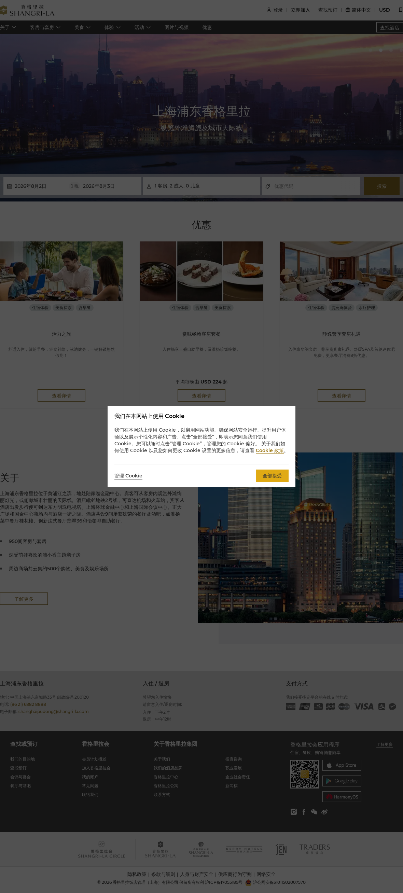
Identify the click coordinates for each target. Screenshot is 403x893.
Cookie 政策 (270, 450)
